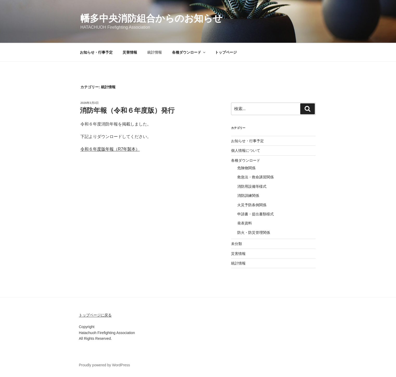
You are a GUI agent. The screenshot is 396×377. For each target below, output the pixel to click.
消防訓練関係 (248, 195)
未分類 (236, 244)
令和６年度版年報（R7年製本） (110, 149)
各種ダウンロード (189, 52)
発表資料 (244, 223)
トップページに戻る (95, 315)
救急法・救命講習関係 (255, 177)
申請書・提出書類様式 (255, 214)
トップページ (226, 52)
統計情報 (154, 52)
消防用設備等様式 (251, 186)
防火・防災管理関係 (253, 232)
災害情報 (130, 52)
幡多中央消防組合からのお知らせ (151, 18)
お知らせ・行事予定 (96, 52)
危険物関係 (246, 168)
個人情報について (245, 150)
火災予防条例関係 (251, 205)
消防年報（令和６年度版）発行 (127, 110)
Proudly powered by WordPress (104, 365)
